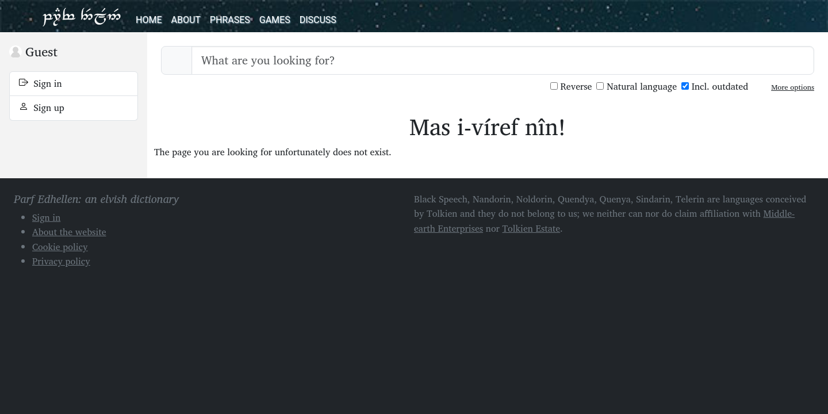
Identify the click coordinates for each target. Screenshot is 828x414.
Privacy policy (61, 261)
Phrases (230, 19)
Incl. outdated (714, 86)
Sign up (41, 107)
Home (149, 19)
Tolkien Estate (532, 228)
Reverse (571, 86)
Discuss (318, 19)
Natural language (636, 86)
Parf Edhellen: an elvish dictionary (81, 16)
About (185, 19)
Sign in (40, 83)
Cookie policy (60, 246)
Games (274, 19)
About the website (69, 231)
